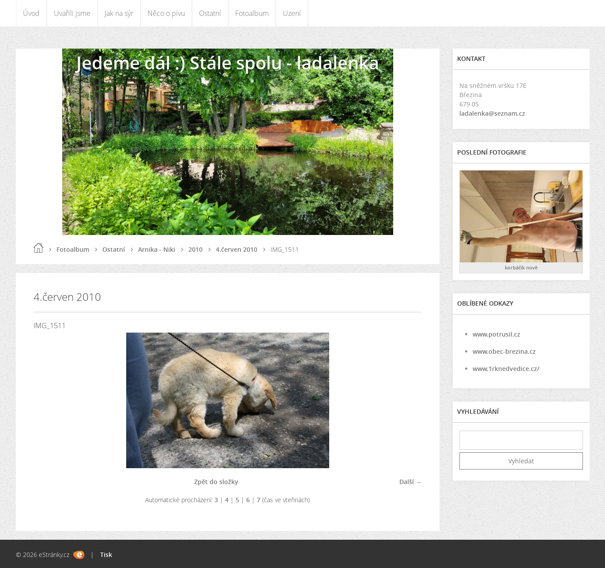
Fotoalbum (252, 13)
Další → (410, 481)
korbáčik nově (521, 267)
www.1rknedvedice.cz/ (506, 368)
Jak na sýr (119, 13)
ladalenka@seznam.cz (492, 113)
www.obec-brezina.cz (504, 351)
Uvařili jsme (72, 13)
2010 (195, 249)
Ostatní (210, 13)
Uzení (292, 13)
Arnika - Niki (156, 249)
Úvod (31, 13)
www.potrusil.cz (496, 334)
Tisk (106, 554)
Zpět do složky (216, 481)
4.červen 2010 (236, 249)
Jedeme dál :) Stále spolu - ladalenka (227, 62)
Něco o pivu (166, 13)
